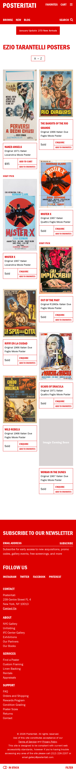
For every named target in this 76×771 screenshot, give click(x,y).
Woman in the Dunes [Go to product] (53, 472)
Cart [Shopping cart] (63, 4)
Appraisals (9, 677)
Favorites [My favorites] (51, 4)
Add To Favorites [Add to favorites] (27, 166)
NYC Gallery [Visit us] (10, 623)
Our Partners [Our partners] (10, 641)
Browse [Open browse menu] (8, 20)
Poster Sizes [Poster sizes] (10, 709)
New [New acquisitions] (18, 20)
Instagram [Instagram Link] (9, 577)
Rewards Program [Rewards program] (14, 700)
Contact (7, 718)
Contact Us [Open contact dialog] (9, 608)
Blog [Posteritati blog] (27, 20)
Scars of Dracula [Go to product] (52, 386)
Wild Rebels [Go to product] (12, 429)
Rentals (7, 673)
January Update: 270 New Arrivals (38, 30)
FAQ (5, 691)
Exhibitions (10, 637)
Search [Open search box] (66, 20)
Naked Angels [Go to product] (13, 147)
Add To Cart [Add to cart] (25, 161)
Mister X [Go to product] (46, 214)
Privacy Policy (49, 741)
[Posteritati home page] (19, 5)
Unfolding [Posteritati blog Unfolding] (9, 628)
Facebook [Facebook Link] (39, 577)
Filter (69, 767)
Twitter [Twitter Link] (24, 577)
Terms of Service (27, 741)
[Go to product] (20, 105)
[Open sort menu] (38, 58)
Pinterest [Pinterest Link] (55, 577)
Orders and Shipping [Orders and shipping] (16, 696)
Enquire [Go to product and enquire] (60, 142)
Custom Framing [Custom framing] (13, 664)
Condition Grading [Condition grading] (14, 704)
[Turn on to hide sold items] (5, 767)
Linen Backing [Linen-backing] (12, 668)
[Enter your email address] (38, 543)
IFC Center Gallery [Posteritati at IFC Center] (14, 632)
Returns (8, 713)
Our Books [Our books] (9, 646)
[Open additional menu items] (71, 4)
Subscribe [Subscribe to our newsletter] (66, 543)
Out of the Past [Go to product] (50, 300)
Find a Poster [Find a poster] (11, 660)
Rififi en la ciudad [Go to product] (16, 343)
